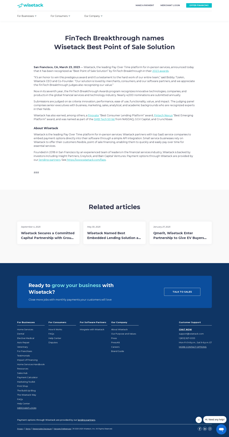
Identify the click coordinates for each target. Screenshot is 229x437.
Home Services (25, 329)
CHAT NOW (185, 329)
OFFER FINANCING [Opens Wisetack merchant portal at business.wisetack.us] (199, 5)
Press (114, 338)
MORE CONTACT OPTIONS (193, 347)
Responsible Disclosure (42, 429)
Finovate (93, 115)
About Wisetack (119, 329)
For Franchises (24, 351)
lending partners (49, 159)
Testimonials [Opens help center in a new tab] (23, 355)
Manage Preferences (62, 429)
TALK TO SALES (182, 291)
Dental (20, 333)
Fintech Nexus (163, 115)
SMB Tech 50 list (104, 119)
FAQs (20, 399)
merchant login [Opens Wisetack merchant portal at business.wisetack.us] (170, 5)
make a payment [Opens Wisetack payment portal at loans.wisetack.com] (145, 5)
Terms (28, 429)
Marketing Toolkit (26, 382)
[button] (27, 16)
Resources (22, 368)
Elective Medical (25, 338)
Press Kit (115, 342)
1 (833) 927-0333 (187, 338)
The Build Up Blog (26, 390)
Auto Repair (23, 342)
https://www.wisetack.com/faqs (86, 159)
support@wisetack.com (191, 333)
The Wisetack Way (26, 395)
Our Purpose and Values (123, 333)
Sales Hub (22, 373)
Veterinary (22, 347)
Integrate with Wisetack (92, 329)
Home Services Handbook (31, 364)
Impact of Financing (27, 360)
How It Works (55, 329)
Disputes (53, 342)
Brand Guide (117, 351)
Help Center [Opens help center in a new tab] (23, 403)
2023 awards (160, 71)
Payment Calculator (27, 377)
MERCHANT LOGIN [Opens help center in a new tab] (26, 408)
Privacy (20, 429)
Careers (115, 347)
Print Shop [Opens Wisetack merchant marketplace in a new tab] (22, 386)
